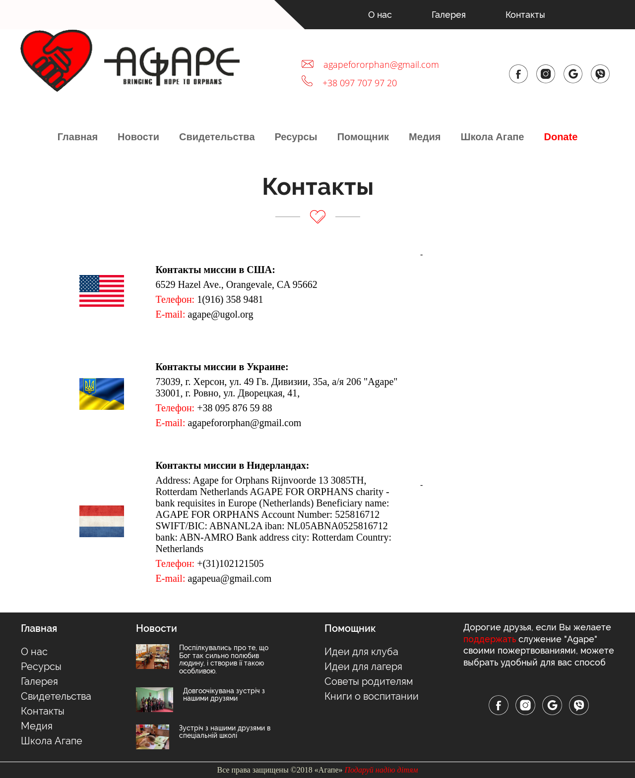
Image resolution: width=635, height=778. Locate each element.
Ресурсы (296, 136)
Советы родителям (368, 681)
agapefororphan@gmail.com (381, 64)
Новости (138, 136)
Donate (560, 136)
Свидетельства (217, 136)
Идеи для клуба (361, 652)
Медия (425, 136)
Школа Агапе (492, 136)
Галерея (449, 14)
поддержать (489, 639)
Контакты (525, 14)
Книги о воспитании (371, 696)
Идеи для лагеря (363, 666)
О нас (380, 14)
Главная (78, 136)
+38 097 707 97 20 (359, 83)
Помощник (363, 136)
